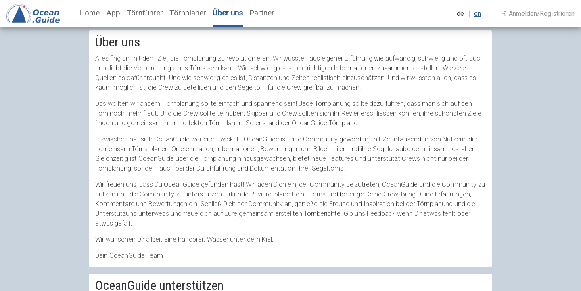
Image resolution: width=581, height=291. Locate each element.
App (113, 12)
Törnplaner (187, 12)
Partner (261, 12)
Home (89, 12)
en (477, 13)
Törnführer (145, 12)
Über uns (228, 12)
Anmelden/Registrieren (538, 13)
